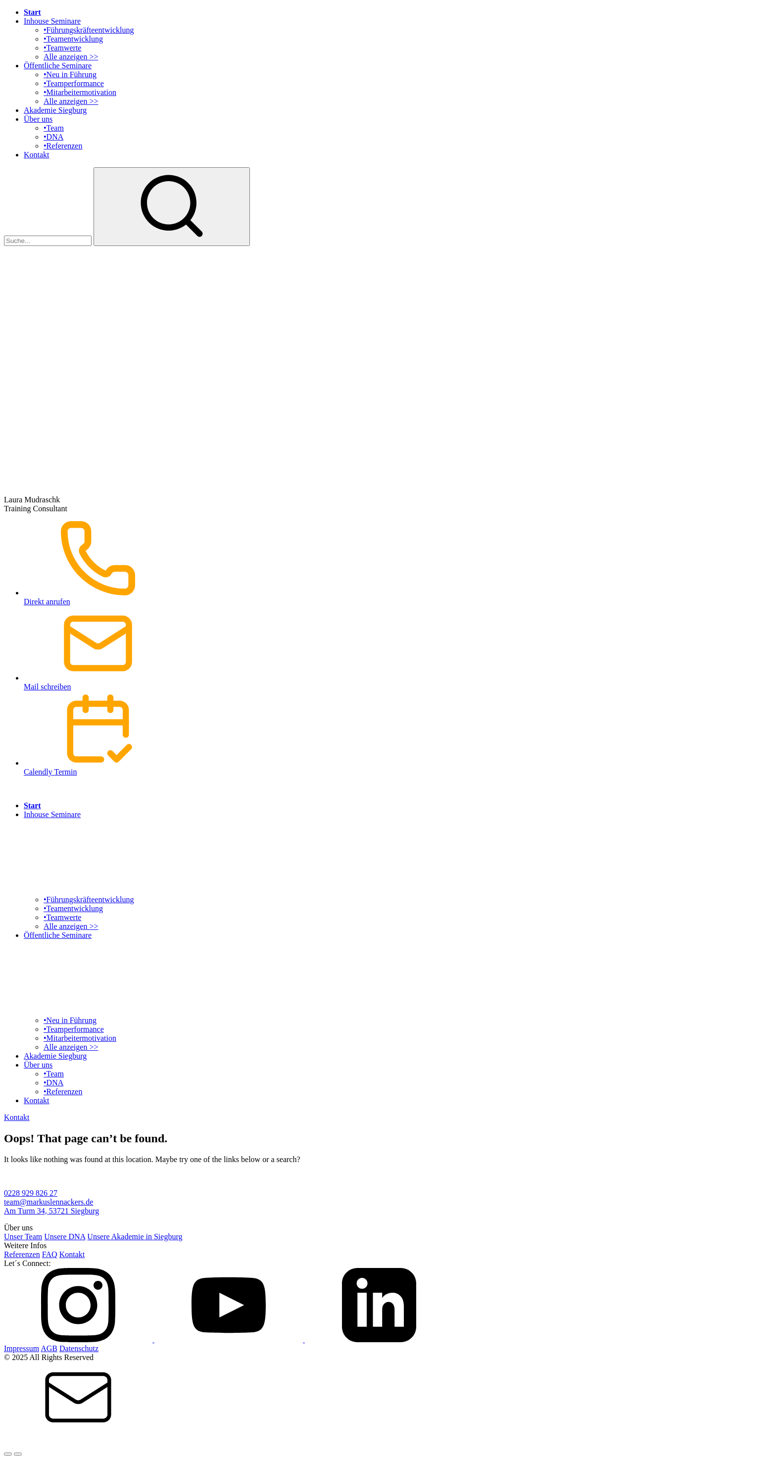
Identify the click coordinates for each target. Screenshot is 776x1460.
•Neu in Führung (70, 74)
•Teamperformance (74, 83)
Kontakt (36, 154)
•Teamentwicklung (73, 39)
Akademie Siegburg (55, 110)
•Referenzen (63, 146)
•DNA (53, 137)
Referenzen (22, 1254)
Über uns (38, 119)
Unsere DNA (64, 1236)
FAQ (49, 1254)
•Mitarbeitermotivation (80, 92)
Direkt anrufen (398, 563)
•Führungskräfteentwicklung (89, 30)
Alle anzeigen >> (71, 56)
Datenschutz (78, 1348)
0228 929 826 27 (30, 1193)
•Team (54, 128)
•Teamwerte (62, 48)
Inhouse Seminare (52, 21)
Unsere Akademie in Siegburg (134, 1236)
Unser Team (23, 1236)
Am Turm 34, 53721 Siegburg (51, 1211)
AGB (49, 1348)
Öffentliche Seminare (58, 65)
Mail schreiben (398, 648)
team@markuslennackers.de (48, 1202)
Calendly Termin (398, 733)
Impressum (21, 1348)
